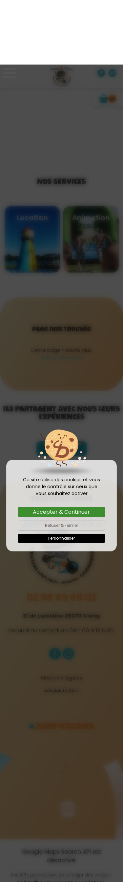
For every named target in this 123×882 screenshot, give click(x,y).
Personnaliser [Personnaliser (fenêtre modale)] (61, 473)
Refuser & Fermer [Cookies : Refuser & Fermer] (61, 461)
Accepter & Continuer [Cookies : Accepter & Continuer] (61, 447)
